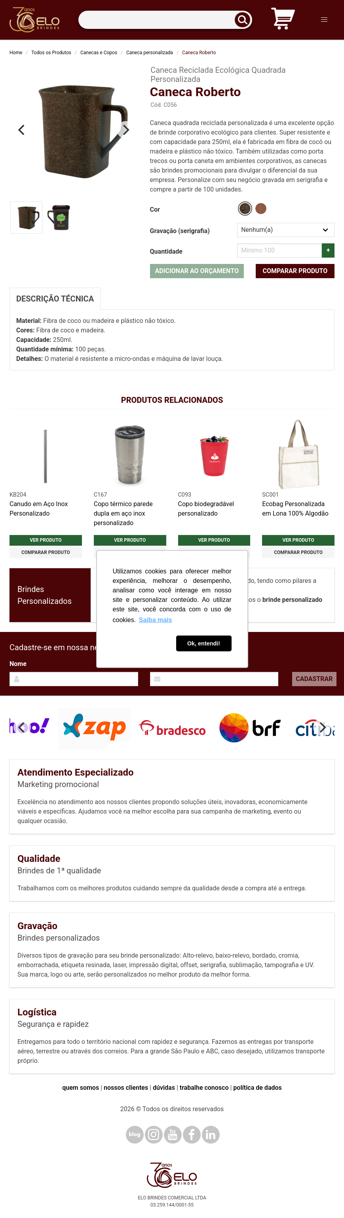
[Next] (125, 129)
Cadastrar (314, 679)
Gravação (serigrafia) (180, 231)
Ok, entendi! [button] (203, 643)
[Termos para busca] (165, 20)
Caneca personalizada (149, 52)
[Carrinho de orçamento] (283, 20)
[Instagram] (154, 1135)
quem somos (80, 1087)
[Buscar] (245, 20)
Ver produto (45, 540)
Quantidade (166, 251)
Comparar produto (295, 271)
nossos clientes (126, 1087)
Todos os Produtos (51, 52)
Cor (155, 209)
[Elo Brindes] (34, 19)
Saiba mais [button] (155, 620)
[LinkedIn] (211, 1135)
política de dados (257, 1087)
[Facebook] (192, 1135)
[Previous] (22, 129)
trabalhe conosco (204, 1087)
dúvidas (164, 1087)
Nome (18, 664)
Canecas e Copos (98, 52)
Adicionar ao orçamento (197, 271)
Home (16, 52)
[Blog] (135, 1135)
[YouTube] (173, 1135)
